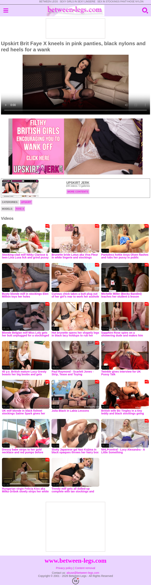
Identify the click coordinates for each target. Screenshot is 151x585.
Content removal (85, 568)
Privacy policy (64, 568)
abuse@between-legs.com (82, 572)
